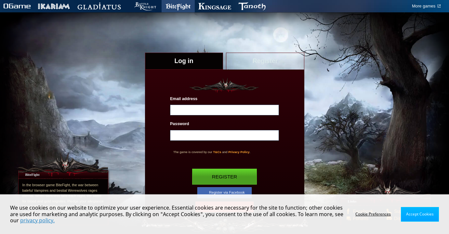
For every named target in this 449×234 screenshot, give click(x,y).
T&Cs (217, 152)
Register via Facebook (224, 192)
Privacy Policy (239, 152)
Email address (183, 99)
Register (224, 176)
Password (179, 124)
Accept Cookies (420, 214)
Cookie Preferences (373, 214)
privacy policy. (37, 220)
